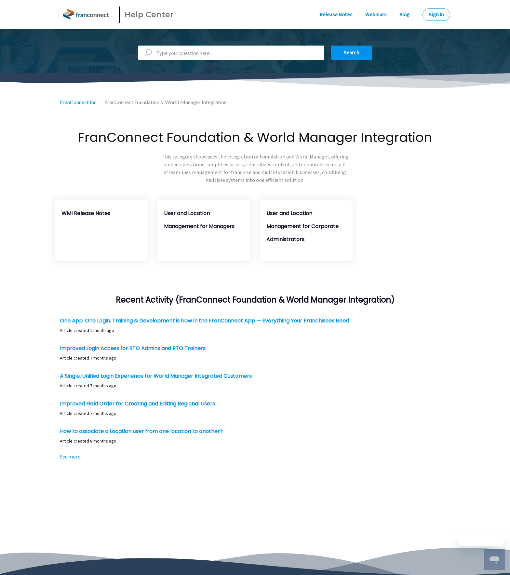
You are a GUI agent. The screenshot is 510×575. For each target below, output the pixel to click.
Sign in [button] (436, 14)
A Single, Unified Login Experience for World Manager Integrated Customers (156, 376)
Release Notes (336, 14)
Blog (404, 14)
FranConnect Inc (78, 102)
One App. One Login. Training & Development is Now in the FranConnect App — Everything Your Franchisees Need (204, 320)
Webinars (375, 14)
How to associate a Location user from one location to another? (141, 431)
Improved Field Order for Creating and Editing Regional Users (137, 403)
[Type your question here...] (231, 53)
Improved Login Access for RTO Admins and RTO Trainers (133, 348)
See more (70, 456)
